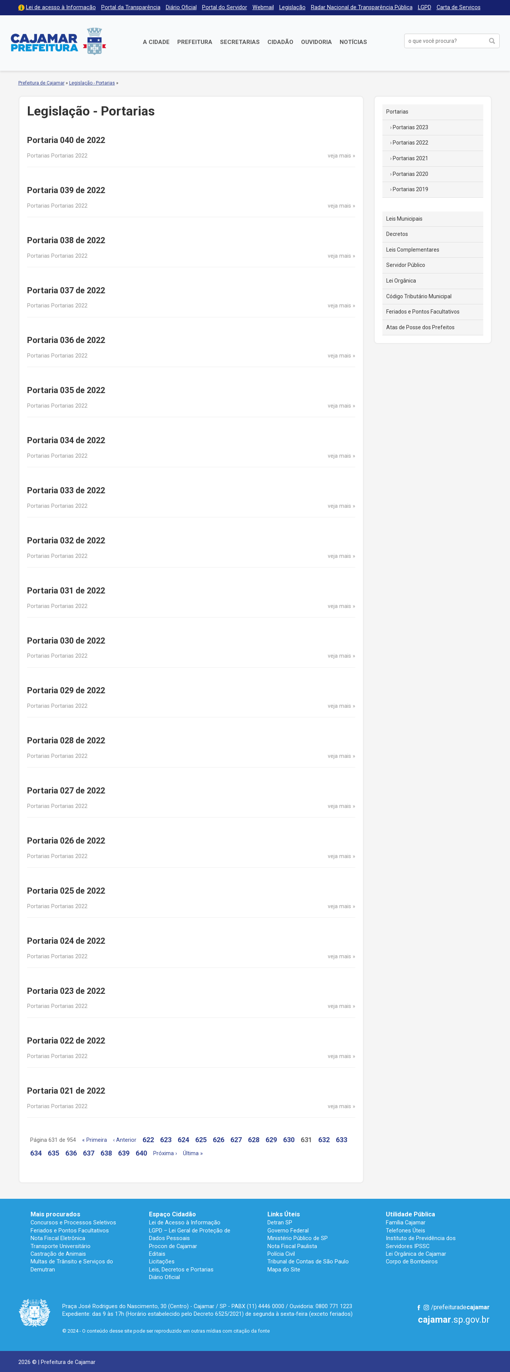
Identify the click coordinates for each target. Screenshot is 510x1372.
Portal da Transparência (130, 7)
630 (289, 1140)
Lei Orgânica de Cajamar (416, 1253)
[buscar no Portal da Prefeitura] (445, 41)
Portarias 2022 (410, 143)
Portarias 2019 (410, 189)
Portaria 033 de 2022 (66, 490)
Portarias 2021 (410, 158)
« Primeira (94, 1140)
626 (218, 1140)
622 (148, 1140)
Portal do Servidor (224, 7)
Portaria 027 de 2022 (66, 790)
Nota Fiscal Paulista (292, 1246)
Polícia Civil (281, 1253)
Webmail (263, 7)
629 (271, 1140)
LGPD (424, 7)
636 (71, 1153)
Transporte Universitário (61, 1246)
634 (36, 1153)
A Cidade (156, 42)
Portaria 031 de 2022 (66, 590)
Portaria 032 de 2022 (66, 540)
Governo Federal (288, 1230)
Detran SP (279, 1222)
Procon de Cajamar (173, 1246)
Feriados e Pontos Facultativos (423, 312)
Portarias (397, 112)
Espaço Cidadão (172, 1214)
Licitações (162, 1261)
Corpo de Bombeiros (412, 1261)
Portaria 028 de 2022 (66, 740)
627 (236, 1140)
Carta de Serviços (459, 7)
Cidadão (280, 42)
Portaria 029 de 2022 (66, 690)
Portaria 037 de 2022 (66, 290)
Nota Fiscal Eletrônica (58, 1238)
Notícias (353, 42)
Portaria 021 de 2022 (66, 1091)
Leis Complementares (412, 250)
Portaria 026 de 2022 (66, 840)
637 (88, 1153)
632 (324, 1140)
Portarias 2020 (410, 174)
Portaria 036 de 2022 (66, 340)
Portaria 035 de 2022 (66, 390)
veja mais (339, 156)
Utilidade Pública (410, 1214)
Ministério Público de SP (297, 1238)
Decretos (397, 234)
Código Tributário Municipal (419, 296)
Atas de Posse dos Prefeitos (420, 327)
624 (183, 1140)
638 (106, 1153)
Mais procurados (55, 1214)
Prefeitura (194, 42)
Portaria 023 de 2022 (66, 991)
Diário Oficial (181, 7)
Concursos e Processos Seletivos (73, 1222)
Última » (193, 1153)
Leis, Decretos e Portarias (181, 1269)
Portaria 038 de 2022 (66, 240)
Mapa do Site (283, 1269)
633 (341, 1140)
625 (201, 1140)
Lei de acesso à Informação (61, 7)
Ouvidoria (316, 42)
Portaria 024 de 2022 (66, 941)
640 (141, 1153)
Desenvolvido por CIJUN (471, 1361)
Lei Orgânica (401, 281)
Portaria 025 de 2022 (66, 891)
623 (166, 1140)
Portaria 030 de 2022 (66, 640)
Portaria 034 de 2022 (66, 440)
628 (253, 1140)
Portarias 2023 (410, 127)
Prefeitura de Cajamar (58, 41)
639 (124, 1153)
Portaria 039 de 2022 (66, 190)
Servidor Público (405, 265)
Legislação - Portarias (92, 83)
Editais (157, 1253)
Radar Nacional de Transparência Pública (362, 7)
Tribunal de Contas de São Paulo (308, 1261)
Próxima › (165, 1153)
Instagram (426, 1307)
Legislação (292, 7)
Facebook (419, 1307)
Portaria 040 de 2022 (66, 140)
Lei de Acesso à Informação (184, 1222)
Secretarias (240, 42)
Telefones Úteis (405, 1230)
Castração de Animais (58, 1253)
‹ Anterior (124, 1140)
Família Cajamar (406, 1222)
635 (53, 1153)
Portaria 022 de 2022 (66, 1040)
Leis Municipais (404, 219)
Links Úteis (283, 1214)
